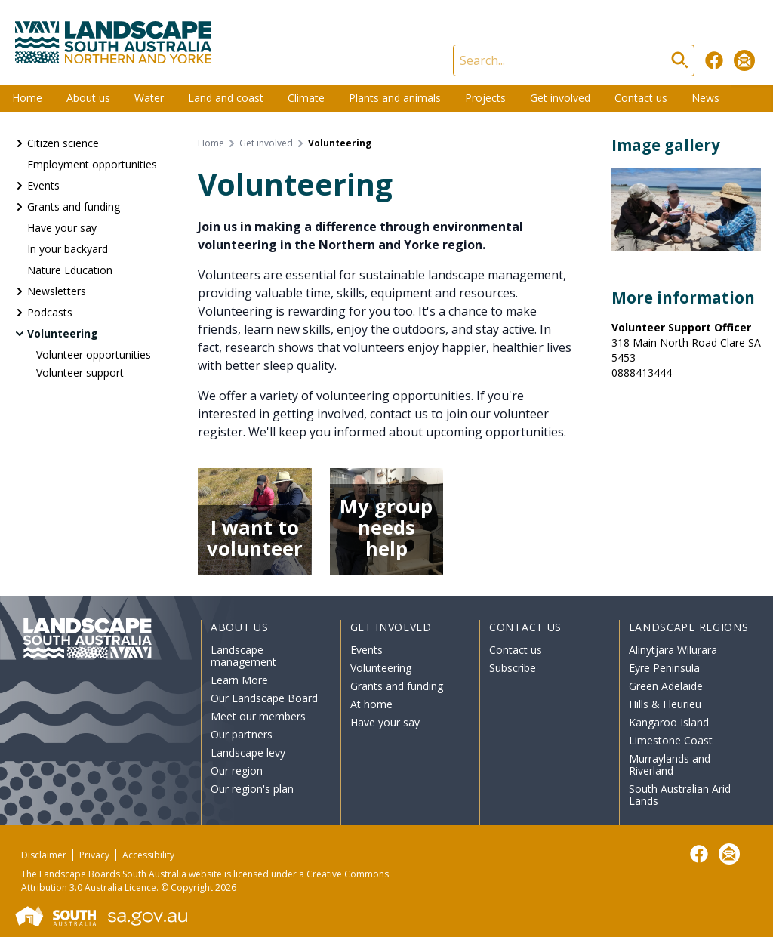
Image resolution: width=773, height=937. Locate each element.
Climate (306, 98)
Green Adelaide (666, 686)
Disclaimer (43, 855)
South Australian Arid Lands (680, 794)
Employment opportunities (92, 164)
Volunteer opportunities (93, 354)
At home (371, 704)
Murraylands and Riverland (669, 764)
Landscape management (243, 656)
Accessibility (148, 855)
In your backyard (67, 249)
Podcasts (49, 312)
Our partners (242, 734)
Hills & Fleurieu (665, 704)
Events (43, 185)
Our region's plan (252, 788)
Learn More (239, 680)
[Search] (573, 60)
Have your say (62, 227)
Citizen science (63, 143)
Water (149, 98)
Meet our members (258, 716)
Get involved (560, 98)
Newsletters (56, 291)
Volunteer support (80, 372)
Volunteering (62, 333)
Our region (237, 770)
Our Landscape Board (264, 698)
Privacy (94, 855)
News (705, 98)
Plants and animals (395, 98)
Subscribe (512, 668)
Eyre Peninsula (664, 668)
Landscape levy (248, 752)
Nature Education (69, 270)
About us (88, 98)
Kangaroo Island (669, 722)
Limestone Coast (671, 740)
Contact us (640, 98)
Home (27, 98)
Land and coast (225, 98)
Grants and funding (73, 206)
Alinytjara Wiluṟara (673, 650)
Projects (485, 98)
